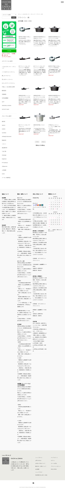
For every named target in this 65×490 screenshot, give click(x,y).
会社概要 (37, 469)
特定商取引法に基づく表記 (41, 475)
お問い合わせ (38, 460)
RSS (52, 469)
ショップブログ (38, 472)
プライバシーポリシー (56, 466)
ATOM (55, 469)
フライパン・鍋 (39, 14)
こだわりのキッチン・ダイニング (28, 14)
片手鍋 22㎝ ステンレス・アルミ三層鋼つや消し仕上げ (54, 126)
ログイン (53, 460)
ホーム (19, 14)
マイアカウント (54, 457)
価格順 (25, 21)
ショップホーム (38, 457)
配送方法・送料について (40, 466)
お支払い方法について (40, 463)
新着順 (30, 21)
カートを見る (54, 463)
